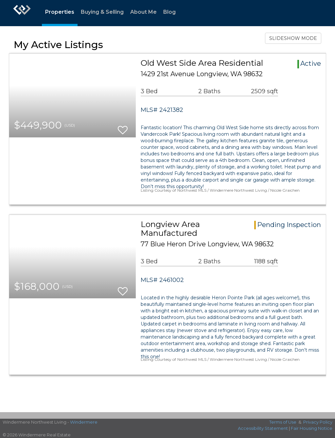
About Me (143, 12)
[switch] (123, 127)
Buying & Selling (102, 12)
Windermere (83, 422)
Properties (59, 12)
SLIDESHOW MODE (293, 38)
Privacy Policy (317, 422)
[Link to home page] (22, 13)
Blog (169, 12)
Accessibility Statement (263, 428)
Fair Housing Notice (311, 428)
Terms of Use (282, 422)
